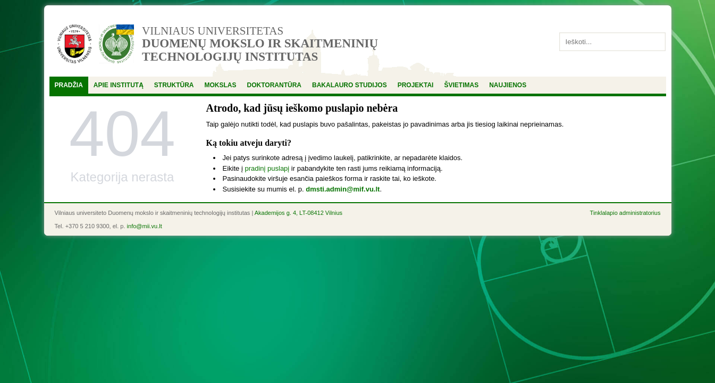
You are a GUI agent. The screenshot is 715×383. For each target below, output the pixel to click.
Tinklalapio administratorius (625, 213)
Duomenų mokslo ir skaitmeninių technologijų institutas (260, 50)
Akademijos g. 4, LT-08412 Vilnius (298, 213)
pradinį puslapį (267, 168)
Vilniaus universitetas (212, 30)
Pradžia (69, 85)
